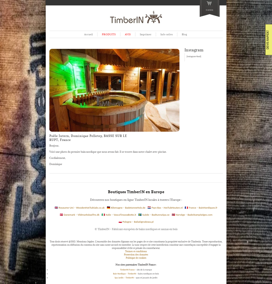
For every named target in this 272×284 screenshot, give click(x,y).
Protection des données (136, 254)
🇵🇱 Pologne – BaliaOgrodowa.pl (136, 221)
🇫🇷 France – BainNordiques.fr (201, 207)
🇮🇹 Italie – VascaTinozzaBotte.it (119, 214)
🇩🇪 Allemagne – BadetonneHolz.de (126, 207)
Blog (184, 34)
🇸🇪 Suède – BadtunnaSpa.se (153, 214)
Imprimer (145, 34)
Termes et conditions (136, 251)
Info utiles (166, 34)
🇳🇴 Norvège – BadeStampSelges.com (192, 214)
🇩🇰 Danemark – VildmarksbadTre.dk (79, 214)
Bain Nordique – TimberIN (124, 273)
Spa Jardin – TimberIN (124, 277)
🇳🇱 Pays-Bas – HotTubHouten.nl (165, 207)
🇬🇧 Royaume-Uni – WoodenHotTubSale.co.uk (80, 207)
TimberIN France (127, 269)
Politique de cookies (136, 257)
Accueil (88, 34)
